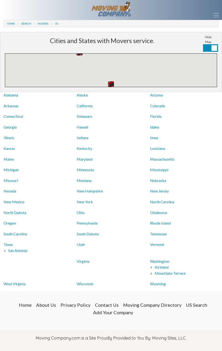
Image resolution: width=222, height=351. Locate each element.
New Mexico (14, 202)
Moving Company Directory (152, 305)
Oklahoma (158, 212)
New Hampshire (90, 191)
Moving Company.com (58, 338)
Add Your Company (113, 312)
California (85, 105)
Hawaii (82, 127)
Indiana (82, 137)
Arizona (156, 95)
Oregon (10, 223)
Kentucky (84, 148)
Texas (8, 244)
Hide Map (208, 39)
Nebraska (158, 180)
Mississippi (159, 169)
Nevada (10, 191)
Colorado (157, 105)
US (56, 23)
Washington (159, 261)
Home (11, 23)
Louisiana (157, 148)
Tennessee (158, 234)
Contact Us (107, 305)
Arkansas (11, 105)
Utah (81, 244)
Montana (84, 180)
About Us (46, 305)
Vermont (157, 244)
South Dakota (88, 234)
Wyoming (158, 283)
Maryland (84, 159)
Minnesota (85, 169)
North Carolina (162, 202)
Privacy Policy (75, 305)
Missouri (11, 180)
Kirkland (162, 267)
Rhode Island (160, 223)
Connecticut (13, 116)
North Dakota (15, 212)
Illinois (9, 137)
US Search (196, 305)
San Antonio (17, 250)
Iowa (154, 137)
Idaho (154, 127)
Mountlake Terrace (170, 273)
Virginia (83, 261)
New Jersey (159, 191)
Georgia (10, 127)
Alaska (82, 95)
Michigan (11, 169)
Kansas (9, 148)
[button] (111, 84)
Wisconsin (85, 283)
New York (85, 202)
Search (26, 23)
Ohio (81, 212)
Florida (156, 116)
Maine (9, 159)
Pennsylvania (87, 223)
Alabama (11, 95)
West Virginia (15, 283)
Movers (43, 23)
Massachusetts (162, 159)
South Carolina (15, 234)
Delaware (84, 116)
